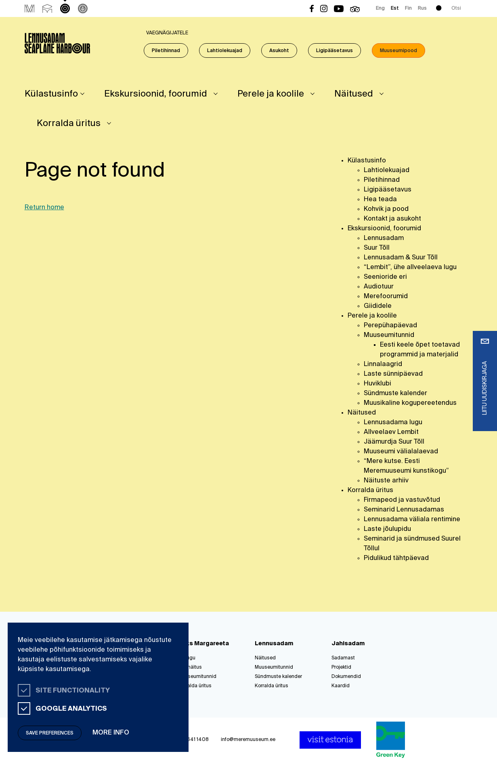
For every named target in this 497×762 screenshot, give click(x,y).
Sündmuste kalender (395, 393)
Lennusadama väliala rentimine (412, 519)
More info (110, 733)
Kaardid (340, 686)
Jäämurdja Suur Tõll (394, 442)
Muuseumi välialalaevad (401, 451)
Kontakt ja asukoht (392, 219)
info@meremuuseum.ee (248, 739)
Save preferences (49, 733)
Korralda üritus (69, 123)
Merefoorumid (386, 296)
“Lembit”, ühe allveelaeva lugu (410, 267)
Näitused (353, 94)
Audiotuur (379, 287)
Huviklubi (377, 384)
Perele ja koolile (270, 94)
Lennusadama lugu (393, 422)
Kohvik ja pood (386, 209)
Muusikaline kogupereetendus (410, 403)
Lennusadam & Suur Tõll (401, 258)
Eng (380, 8)
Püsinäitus (190, 667)
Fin (408, 8)
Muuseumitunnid (389, 335)
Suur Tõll (377, 248)
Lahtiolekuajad (224, 50)
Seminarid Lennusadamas (404, 510)
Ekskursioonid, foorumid (155, 94)
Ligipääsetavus (334, 50)
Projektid (341, 667)
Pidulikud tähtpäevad (396, 558)
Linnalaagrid (383, 364)
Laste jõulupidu (387, 529)
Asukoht (279, 50)
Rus (422, 8)
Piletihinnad (166, 50)
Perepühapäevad (390, 325)
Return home (44, 207)
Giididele (378, 306)
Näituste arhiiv (386, 481)
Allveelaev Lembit (391, 432)
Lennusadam (384, 238)
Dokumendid (346, 676)
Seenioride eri (385, 277)
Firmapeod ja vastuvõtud (402, 500)
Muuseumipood (398, 50)
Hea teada (380, 199)
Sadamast (343, 658)
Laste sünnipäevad (393, 374)
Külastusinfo (51, 94)
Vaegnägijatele (167, 33)
